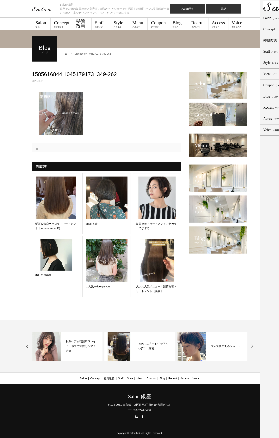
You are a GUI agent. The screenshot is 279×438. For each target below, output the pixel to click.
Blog (178, 24)
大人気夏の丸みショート (226, 346)
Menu (138, 24)
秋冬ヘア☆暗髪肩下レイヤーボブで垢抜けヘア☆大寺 (81, 346)
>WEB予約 (187, 8)
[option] (67, 346)
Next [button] (252, 346)
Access (218, 24)
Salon (41, 24)
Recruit (198, 24)
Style (119, 24)
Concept (61, 24)
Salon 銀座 (139, 396)
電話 (223, 8)
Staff (101, 24)
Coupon (158, 24)
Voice (238, 24)
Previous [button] (27, 346)
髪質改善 (80, 23)
